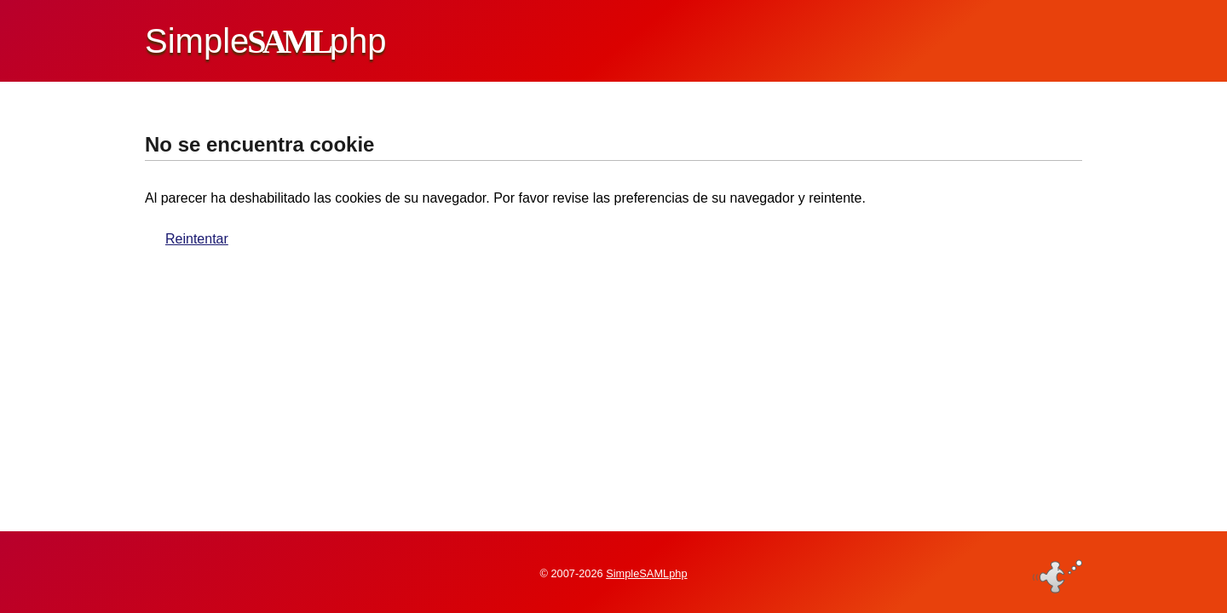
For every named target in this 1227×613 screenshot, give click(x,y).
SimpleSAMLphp (646, 573)
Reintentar (196, 239)
